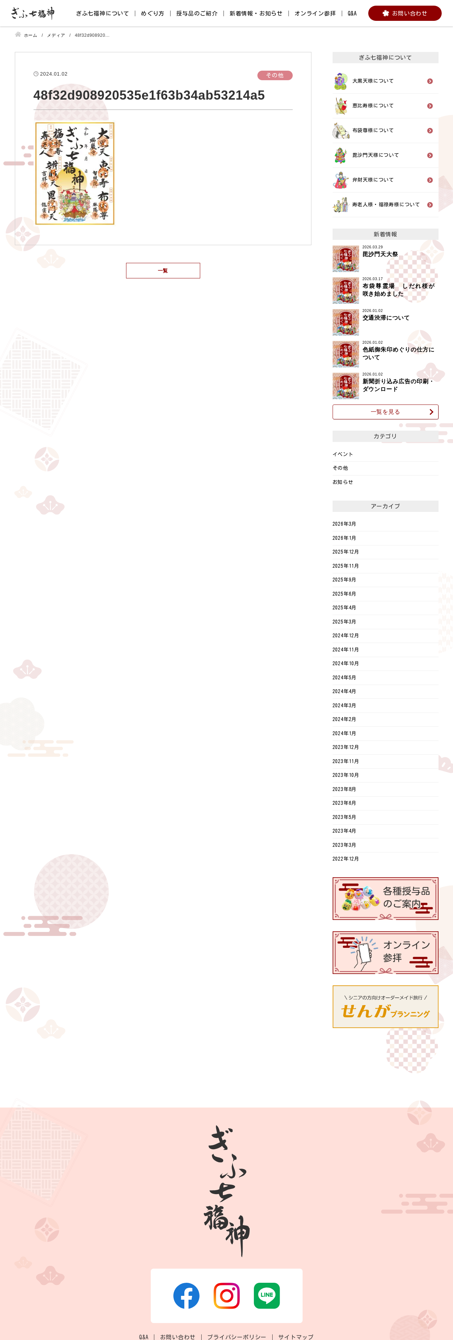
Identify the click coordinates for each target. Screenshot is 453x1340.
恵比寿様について (373, 105)
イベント (343, 454)
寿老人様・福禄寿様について (386, 204)
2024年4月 (345, 691)
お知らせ (343, 482)
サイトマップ (296, 1337)
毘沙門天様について (375, 155)
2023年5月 (345, 817)
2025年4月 (345, 607)
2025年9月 (345, 579)
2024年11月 (346, 649)
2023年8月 (345, 789)
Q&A (352, 13)
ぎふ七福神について (102, 13)
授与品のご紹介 (197, 13)
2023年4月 (345, 830)
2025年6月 (345, 593)
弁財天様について (373, 179)
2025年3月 (345, 621)
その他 (340, 468)
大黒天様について (373, 80)
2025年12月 (346, 551)
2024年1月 (345, 733)
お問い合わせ (410, 13)
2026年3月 (345, 523)
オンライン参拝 (315, 13)
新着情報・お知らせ (256, 13)
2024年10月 (346, 663)
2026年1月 (345, 538)
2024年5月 (345, 677)
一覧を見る (385, 412)
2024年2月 (345, 719)
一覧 (163, 270)
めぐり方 (153, 13)
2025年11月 (346, 565)
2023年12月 (346, 747)
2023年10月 (346, 775)
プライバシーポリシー (237, 1337)
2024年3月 (345, 705)
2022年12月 (346, 858)
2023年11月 (346, 761)
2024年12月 (346, 635)
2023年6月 (345, 803)
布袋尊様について (373, 130)
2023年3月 (345, 845)
